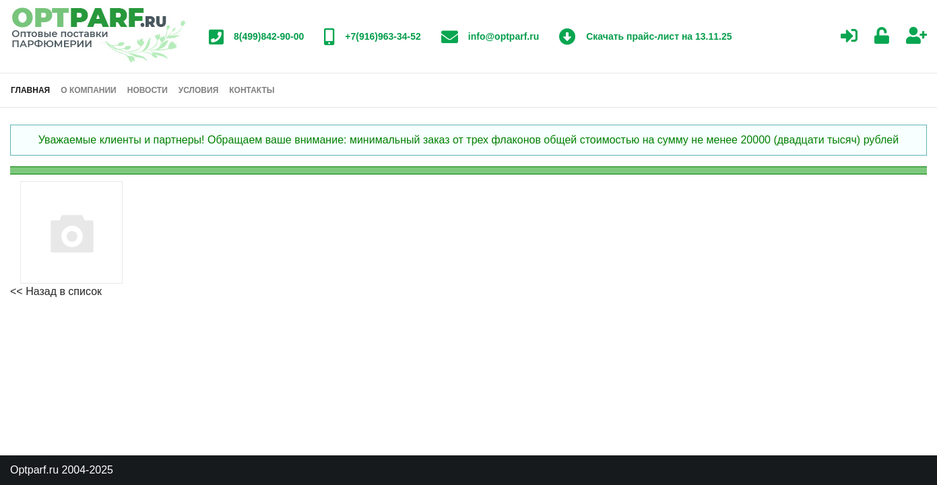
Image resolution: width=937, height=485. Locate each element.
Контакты (251, 90)
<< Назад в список (56, 291)
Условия (199, 90)
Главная (30, 90)
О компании (89, 90)
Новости (147, 90)
